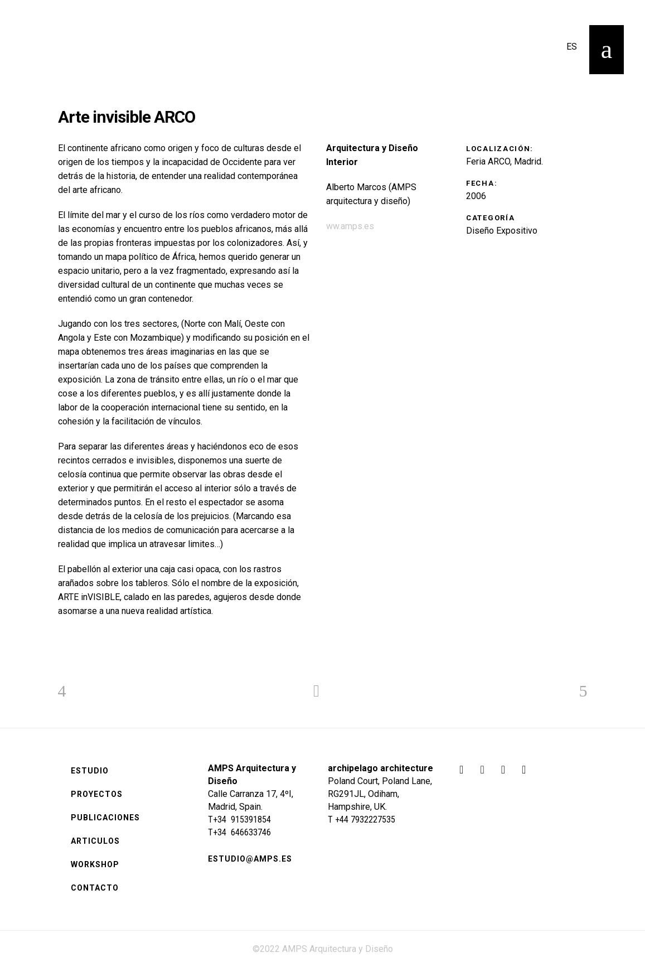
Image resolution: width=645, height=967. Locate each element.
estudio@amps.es (250, 858)
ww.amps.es (350, 226)
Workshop (95, 864)
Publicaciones (105, 817)
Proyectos (97, 794)
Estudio (90, 770)
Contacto (95, 887)
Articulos (95, 841)
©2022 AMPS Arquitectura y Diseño (323, 949)
